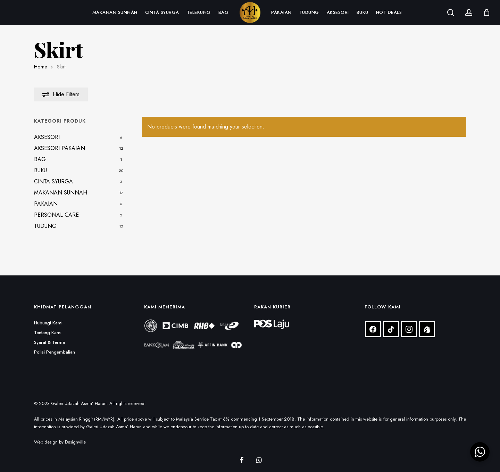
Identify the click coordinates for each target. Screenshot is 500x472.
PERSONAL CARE (56, 215)
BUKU (40, 170)
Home (40, 67)
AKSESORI (47, 137)
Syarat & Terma (49, 333)
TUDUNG (45, 226)
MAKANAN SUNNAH (60, 193)
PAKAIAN (46, 204)
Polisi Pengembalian (54, 343)
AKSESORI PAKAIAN (59, 148)
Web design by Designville (60, 433)
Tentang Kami (47, 324)
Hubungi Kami (48, 314)
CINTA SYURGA (53, 181)
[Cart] (486, 12)
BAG (40, 159)
